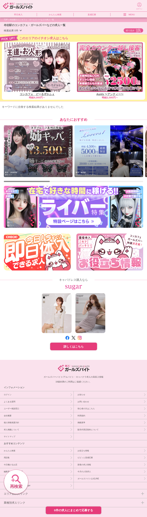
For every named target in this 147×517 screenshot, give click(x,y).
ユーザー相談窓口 (11, 408)
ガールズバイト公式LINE (88, 478)
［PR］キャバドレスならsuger (17, 485)
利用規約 (81, 416)
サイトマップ (9, 436)
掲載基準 (81, 422)
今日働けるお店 (10, 465)
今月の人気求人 (84, 471)
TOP (6, 19)
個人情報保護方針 (11, 422)
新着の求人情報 (84, 465)
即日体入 (18, 15)
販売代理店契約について (88, 429)
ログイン (7, 394)
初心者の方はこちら (86, 408)
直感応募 (92, 15)
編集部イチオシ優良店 (13, 471)
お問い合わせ (83, 402)
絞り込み (130, 30)
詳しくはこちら (74, 346)
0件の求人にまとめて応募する (73, 510)
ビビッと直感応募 (85, 457)
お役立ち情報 (83, 451)
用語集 (7, 457)
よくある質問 (9, 402)
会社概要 (7, 416)
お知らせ (81, 394)
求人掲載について (11, 429)
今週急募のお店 (10, 478)
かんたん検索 (55, 15)
